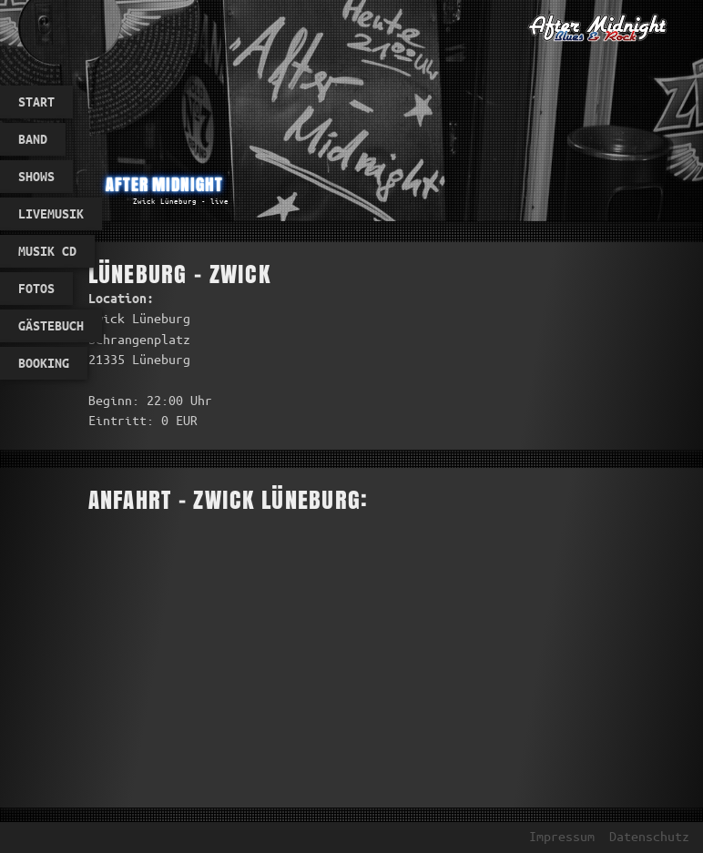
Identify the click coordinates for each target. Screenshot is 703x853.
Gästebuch (51, 326)
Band (32, 139)
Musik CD (47, 251)
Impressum (562, 836)
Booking (43, 363)
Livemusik (51, 214)
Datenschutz (649, 836)
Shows (36, 176)
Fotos (36, 288)
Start (36, 102)
